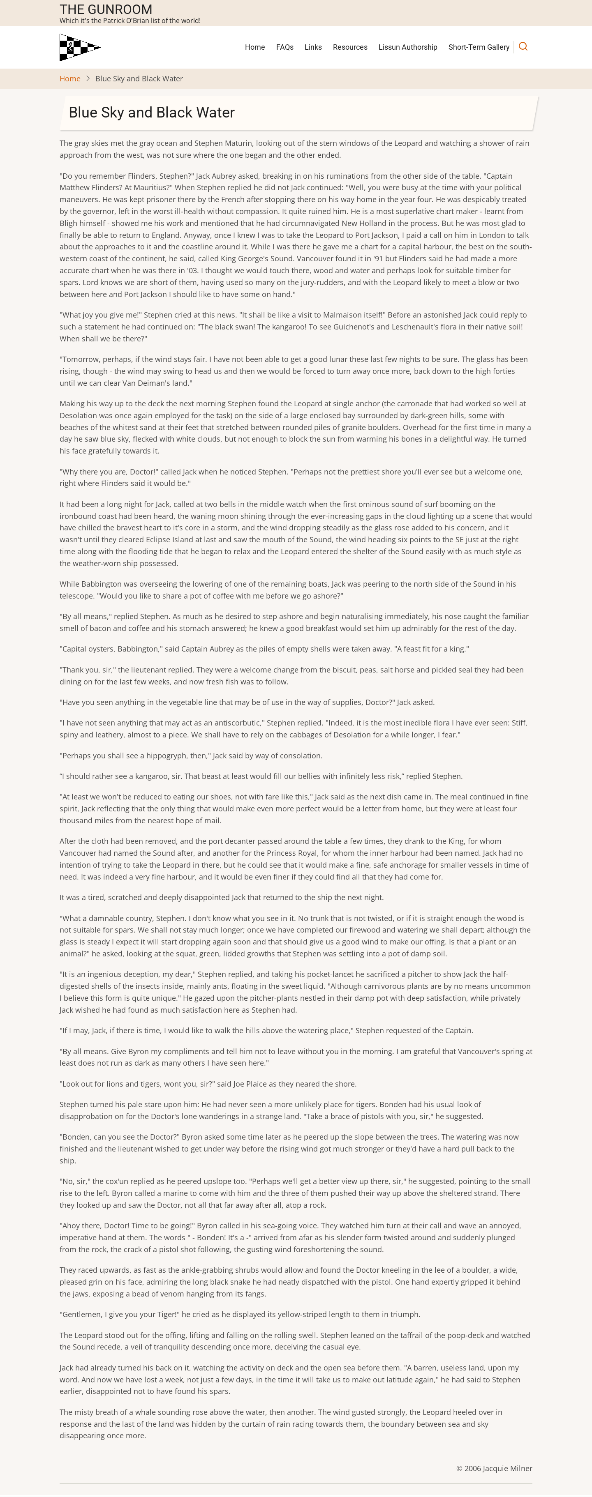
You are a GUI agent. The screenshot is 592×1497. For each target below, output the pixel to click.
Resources (350, 47)
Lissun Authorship (408, 47)
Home (255, 47)
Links (313, 47)
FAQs (285, 47)
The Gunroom (106, 9)
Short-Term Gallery (479, 47)
